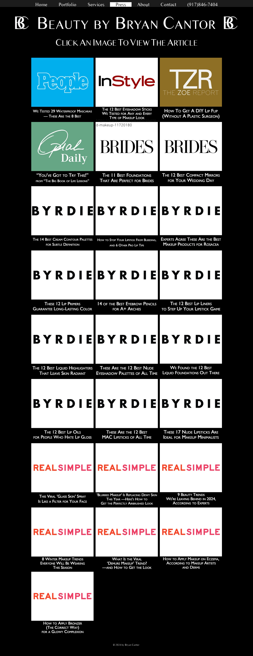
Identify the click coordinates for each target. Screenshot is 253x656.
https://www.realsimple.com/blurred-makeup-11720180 (126, 123)
